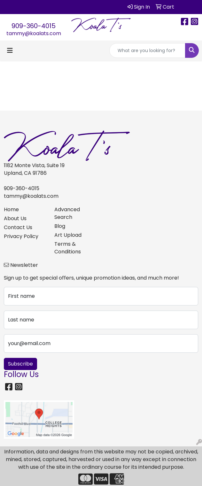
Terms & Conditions (67, 247)
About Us (15, 218)
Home (11, 209)
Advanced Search (67, 213)
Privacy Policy (21, 236)
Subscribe (20, 363)
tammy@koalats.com (33, 33)
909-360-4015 (34, 25)
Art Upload (68, 235)
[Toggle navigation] (10, 50)
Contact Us (18, 227)
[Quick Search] (147, 50)
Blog (59, 226)
